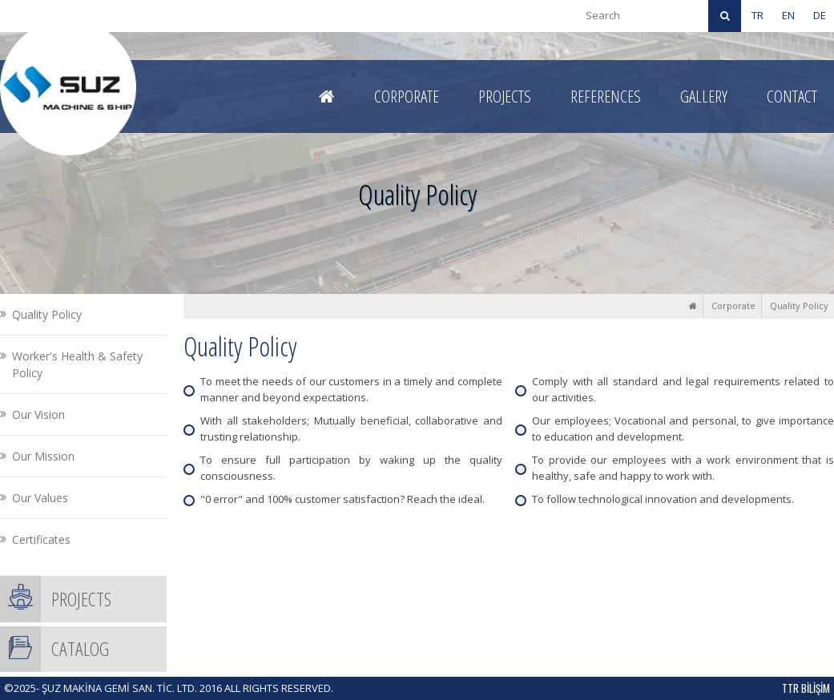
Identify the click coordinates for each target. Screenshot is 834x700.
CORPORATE (406, 96)
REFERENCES (605, 96)
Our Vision (38, 414)
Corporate (733, 306)
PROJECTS (504, 96)
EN (788, 15)
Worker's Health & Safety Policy (77, 364)
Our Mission (43, 456)
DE (819, 15)
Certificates (41, 539)
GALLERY (703, 96)
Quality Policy (799, 306)
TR (757, 15)
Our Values (40, 497)
